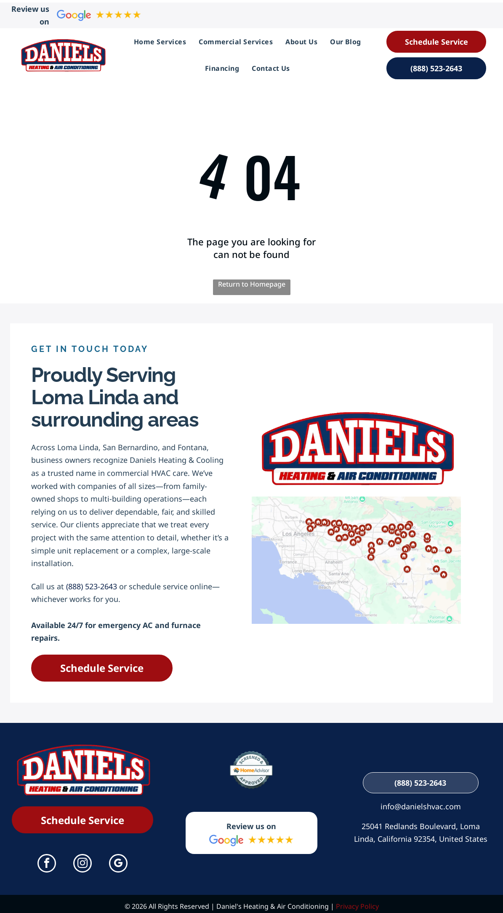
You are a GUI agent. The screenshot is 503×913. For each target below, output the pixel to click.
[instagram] (82, 859)
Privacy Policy (357, 901)
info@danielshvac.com (421, 801)
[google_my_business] (118, 859)
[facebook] (46, 859)
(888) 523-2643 (91, 581)
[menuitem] (160, 39)
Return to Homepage (251, 279)
